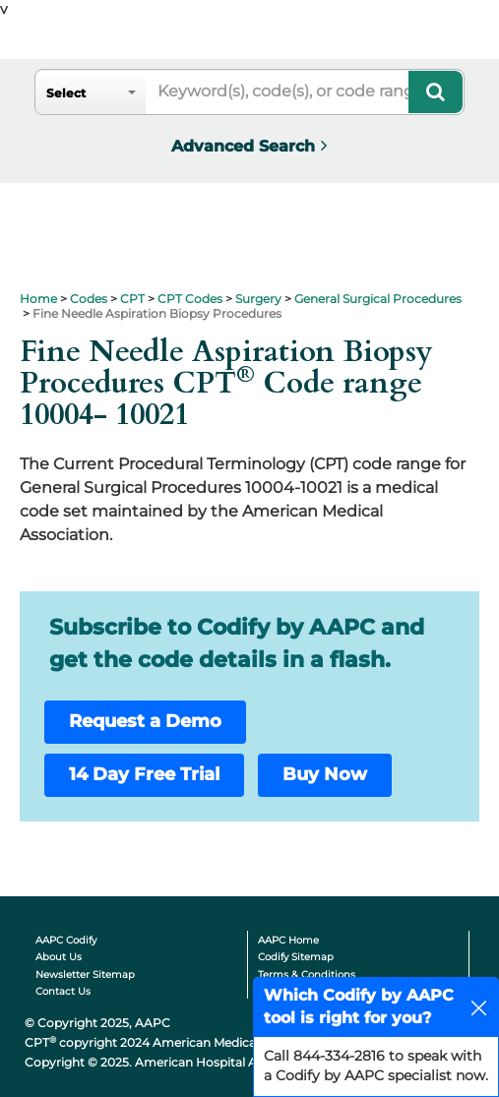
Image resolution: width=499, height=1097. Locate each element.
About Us (58, 956)
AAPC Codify (65, 940)
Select (66, 93)
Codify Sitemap (296, 956)
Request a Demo (145, 721)
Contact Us (63, 991)
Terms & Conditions (306, 974)
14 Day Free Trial (144, 774)
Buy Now (324, 774)
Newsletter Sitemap (85, 974)
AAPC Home (288, 940)
